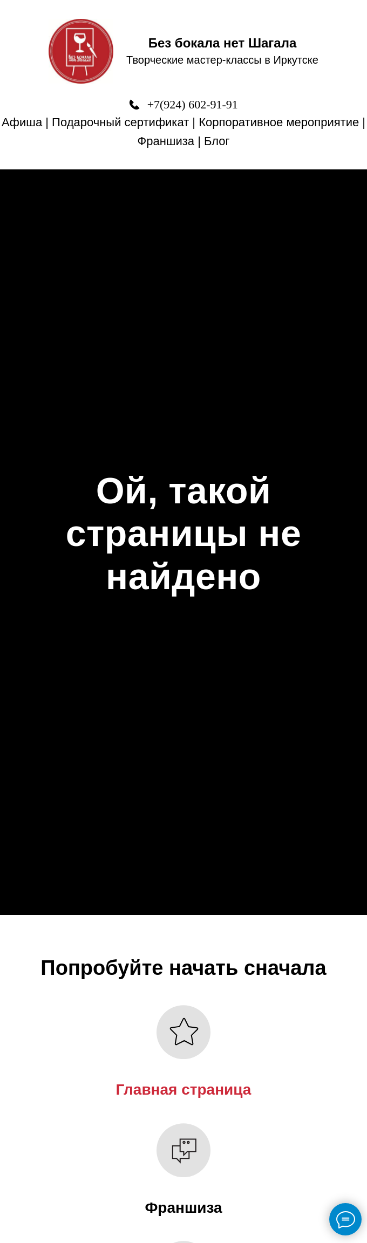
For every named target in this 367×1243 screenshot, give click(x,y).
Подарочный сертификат (120, 122)
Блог (217, 141)
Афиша (22, 122)
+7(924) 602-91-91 (192, 104)
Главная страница (184, 1089)
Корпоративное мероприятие (279, 122)
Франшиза (165, 141)
